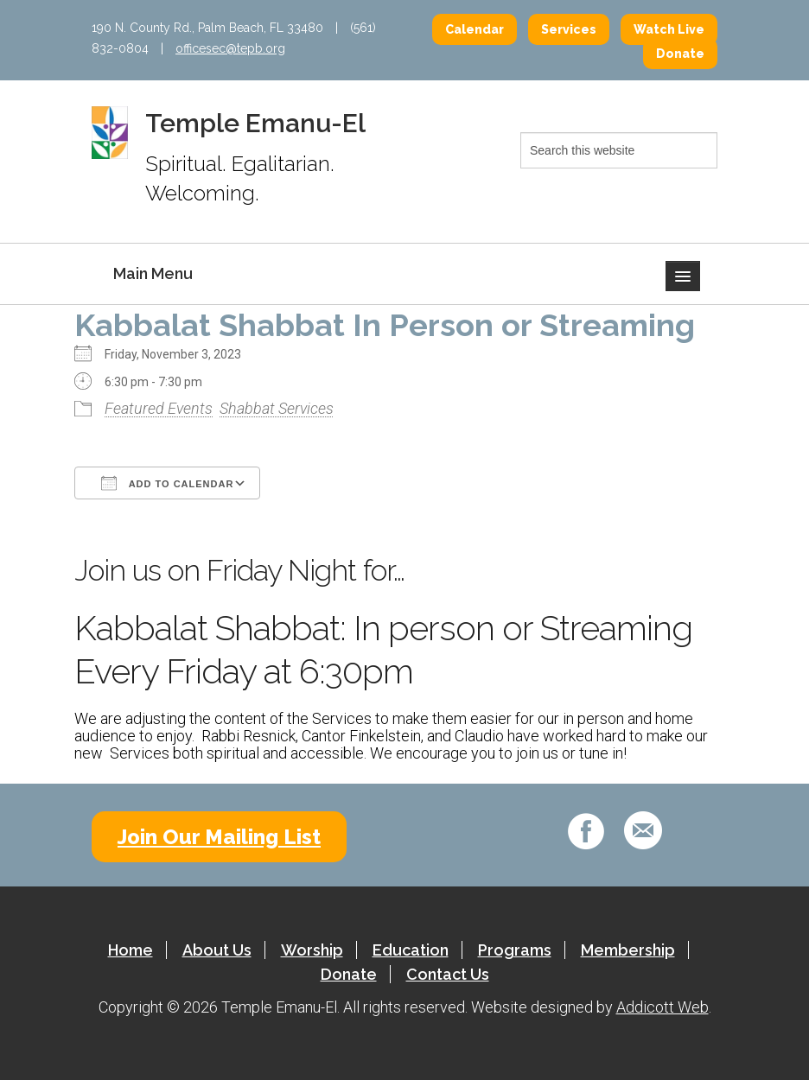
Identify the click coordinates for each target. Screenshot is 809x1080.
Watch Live (669, 29)
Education (411, 950)
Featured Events (159, 408)
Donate (680, 53)
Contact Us (447, 974)
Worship (312, 950)
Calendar (474, 29)
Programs (514, 950)
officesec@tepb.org (230, 48)
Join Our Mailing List (219, 836)
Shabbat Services (277, 408)
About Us (217, 950)
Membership (628, 950)
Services (568, 29)
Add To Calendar (167, 483)
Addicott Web (662, 1007)
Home (130, 950)
